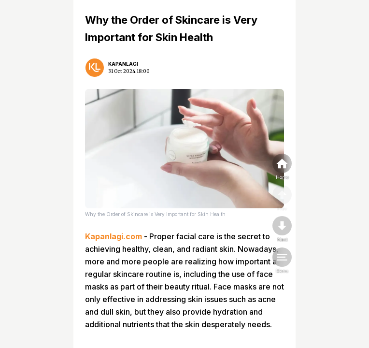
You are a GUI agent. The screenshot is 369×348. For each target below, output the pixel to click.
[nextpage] (282, 229)
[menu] (282, 261)
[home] (282, 167)
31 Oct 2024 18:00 (129, 71)
